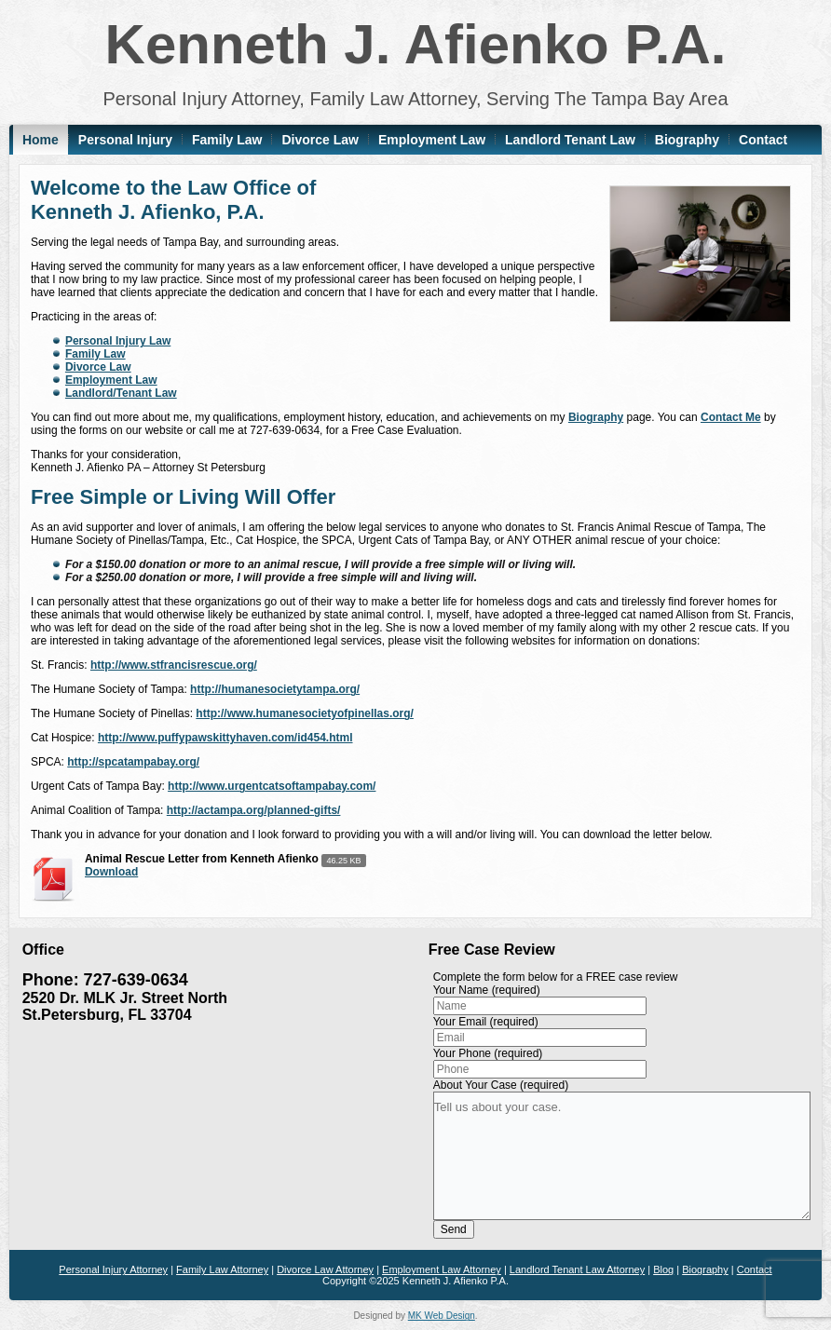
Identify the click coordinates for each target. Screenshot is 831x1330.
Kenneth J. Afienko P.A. (416, 44)
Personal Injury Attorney (113, 1269)
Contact (763, 139)
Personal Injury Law (117, 340)
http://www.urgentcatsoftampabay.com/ (271, 786)
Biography (687, 139)
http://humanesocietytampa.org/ (275, 689)
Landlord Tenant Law (570, 139)
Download (111, 871)
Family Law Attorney (222, 1269)
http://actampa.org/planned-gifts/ (254, 810)
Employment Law (431, 139)
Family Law (227, 139)
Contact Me (731, 417)
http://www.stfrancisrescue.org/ (173, 665)
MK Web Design (441, 1315)
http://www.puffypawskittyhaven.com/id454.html (225, 737)
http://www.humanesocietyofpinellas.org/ (305, 713)
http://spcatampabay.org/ (133, 761)
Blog (663, 1269)
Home (40, 139)
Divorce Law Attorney (325, 1269)
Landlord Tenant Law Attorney (577, 1269)
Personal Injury (125, 139)
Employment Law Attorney (441, 1269)
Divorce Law (319, 139)
